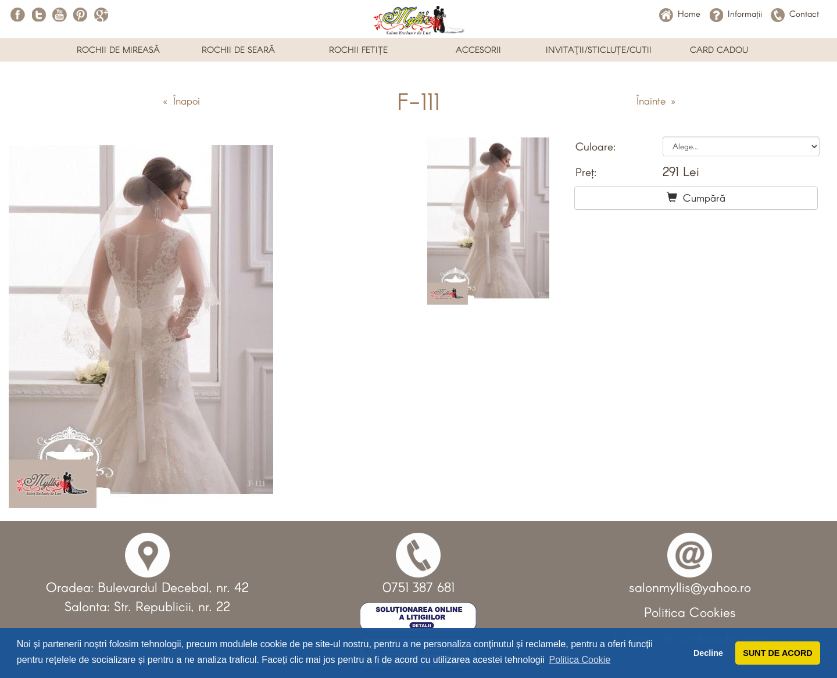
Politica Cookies (690, 612)
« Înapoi (181, 100)
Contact (795, 13)
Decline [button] (708, 653)
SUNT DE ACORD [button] (777, 653)
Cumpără (696, 197)
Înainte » (655, 100)
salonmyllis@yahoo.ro (690, 587)
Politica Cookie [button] (579, 660)
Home (679, 13)
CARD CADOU (719, 49)
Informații (735, 13)
